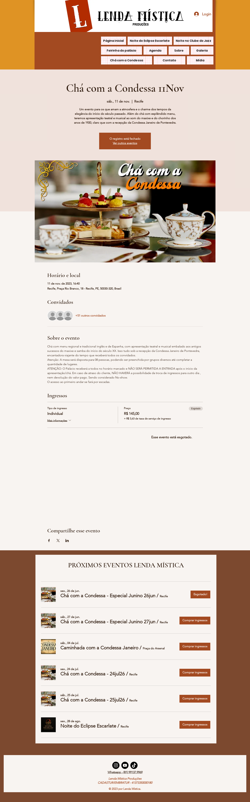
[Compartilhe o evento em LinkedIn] (67, 540)
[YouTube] (125, 765)
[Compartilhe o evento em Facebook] (49, 540)
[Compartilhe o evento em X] (58, 540)
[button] (107, 595)
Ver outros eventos (125, 143)
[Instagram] (115, 765)
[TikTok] (134, 765)
